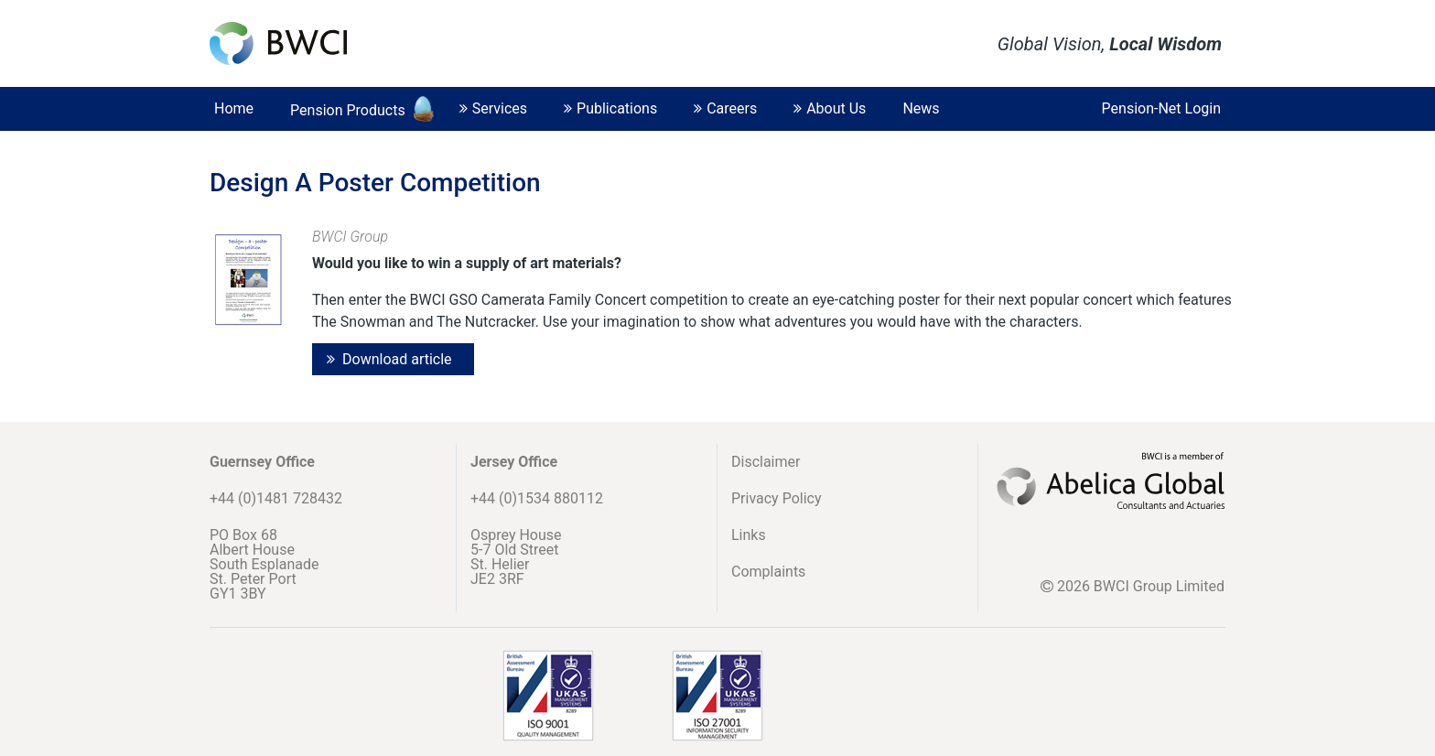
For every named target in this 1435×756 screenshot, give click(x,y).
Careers (725, 108)
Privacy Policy (776, 498)
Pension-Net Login (1161, 108)
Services (493, 108)
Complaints (768, 571)
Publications (610, 108)
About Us (829, 108)
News (920, 108)
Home (234, 108)
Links (748, 535)
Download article (397, 359)
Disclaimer (765, 461)
